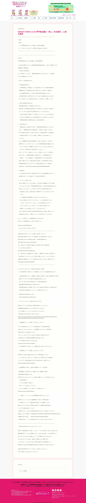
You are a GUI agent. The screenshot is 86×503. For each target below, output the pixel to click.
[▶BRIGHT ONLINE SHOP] (58, 494)
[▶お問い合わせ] (55, 497)
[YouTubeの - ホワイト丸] (56, 490)
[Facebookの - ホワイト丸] (53, 490)
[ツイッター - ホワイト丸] (58, 490)
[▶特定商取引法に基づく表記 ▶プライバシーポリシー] (64, 496)
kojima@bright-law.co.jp (19, 495)
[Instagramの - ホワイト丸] (61, 490)
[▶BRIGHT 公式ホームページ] (58, 492)
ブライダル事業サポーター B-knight (42, 486)
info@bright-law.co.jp (18, 493)
